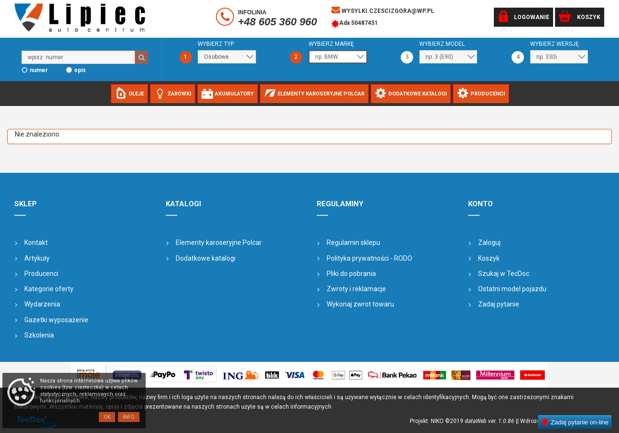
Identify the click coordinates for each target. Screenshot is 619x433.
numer (39, 70)
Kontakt (36, 242)
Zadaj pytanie (498, 304)
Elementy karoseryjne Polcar (219, 242)
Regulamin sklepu (353, 242)
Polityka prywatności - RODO (369, 258)
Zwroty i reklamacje (356, 289)
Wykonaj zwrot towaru (360, 304)
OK (107, 417)
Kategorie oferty (49, 289)
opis (80, 70)
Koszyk (489, 258)
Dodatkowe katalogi (205, 258)
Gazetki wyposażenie (56, 320)
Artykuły (37, 258)
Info (129, 417)
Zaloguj (489, 242)
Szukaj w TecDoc (503, 273)
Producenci (41, 273)
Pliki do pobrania (351, 273)
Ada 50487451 (354, 24)
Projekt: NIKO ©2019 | (463, 421)
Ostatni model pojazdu (512, 289)
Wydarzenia (42, 304)
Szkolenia (39, 335)
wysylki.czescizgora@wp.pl (382, 10)
